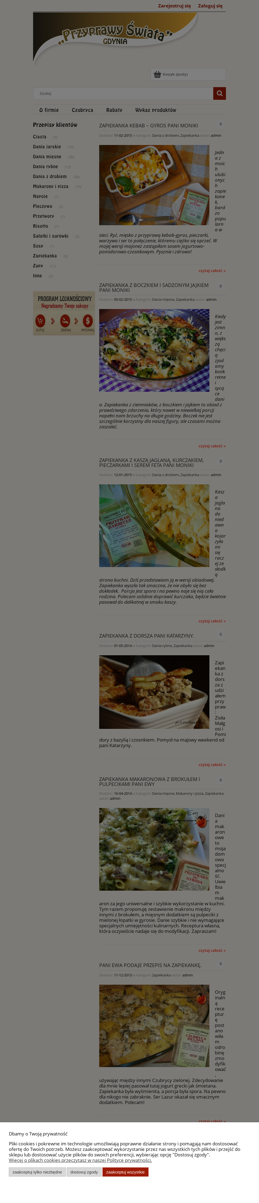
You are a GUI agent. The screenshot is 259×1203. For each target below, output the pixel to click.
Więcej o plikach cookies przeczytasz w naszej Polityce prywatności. (80, 1160)
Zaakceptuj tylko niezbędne (37, 1172)
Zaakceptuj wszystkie (125, 1172)
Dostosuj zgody (84, 1172)
